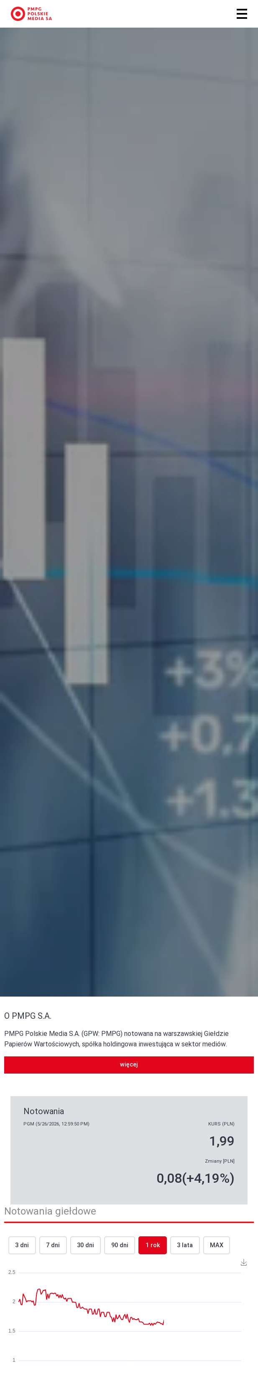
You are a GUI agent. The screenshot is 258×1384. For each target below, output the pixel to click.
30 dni (85, 1245)
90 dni (119, 1245)
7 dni (53, 1245)
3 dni (22, 1245)
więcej (129, 1064)
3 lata (185, 1245)
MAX (216, 1245)
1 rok (153, 1245)
